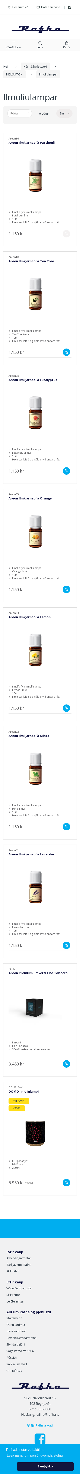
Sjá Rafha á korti (40, 1425)
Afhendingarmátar (18, 1258)
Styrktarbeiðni (15, 1344)
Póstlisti (11, 1357)
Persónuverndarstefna (21, 1338)
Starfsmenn (14, 1318)
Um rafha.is (14, 1371)
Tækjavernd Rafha (18, 1265)
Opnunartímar (15, 1325)
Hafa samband (48, 7)
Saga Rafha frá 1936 (20, 1351)
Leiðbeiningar (15, 1301)
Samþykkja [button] (45, 1466)
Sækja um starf (16, 1364)
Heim (6, 66)
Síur (63, 113)
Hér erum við (18, 7)
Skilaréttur (13, 1295)
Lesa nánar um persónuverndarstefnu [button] (35, 1455)
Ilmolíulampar (48, 74)
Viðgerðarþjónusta (19, 1288)
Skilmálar (12, 1271)
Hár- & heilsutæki (35, 66)
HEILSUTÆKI (14, 74)
